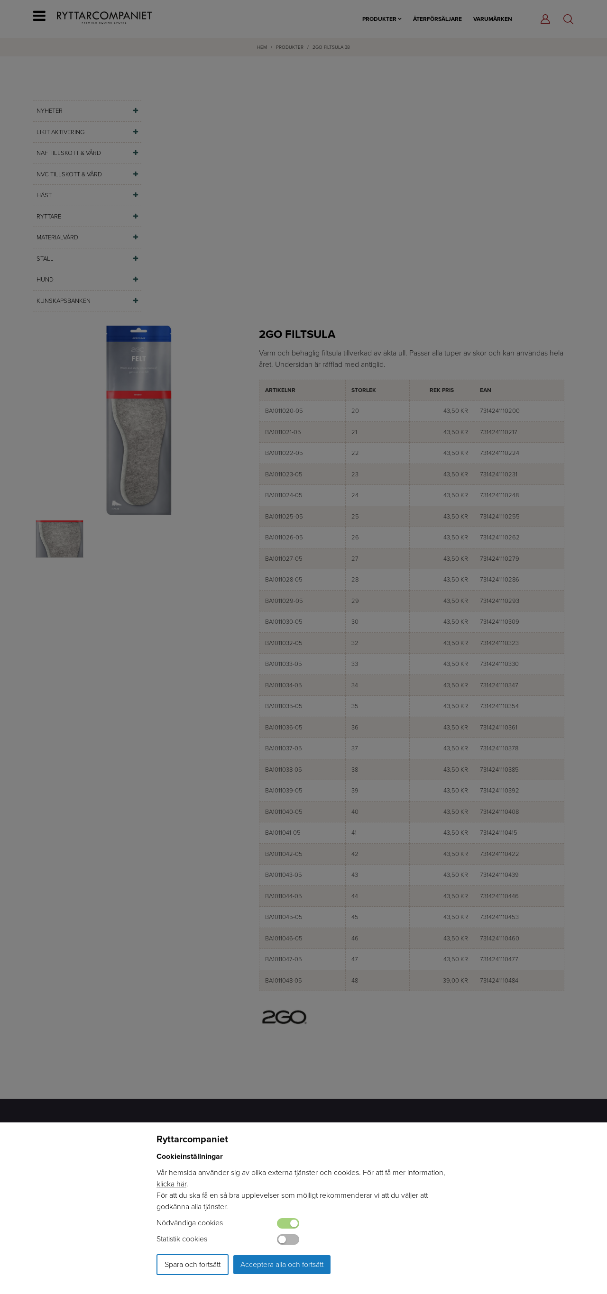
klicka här (171, 1183)
